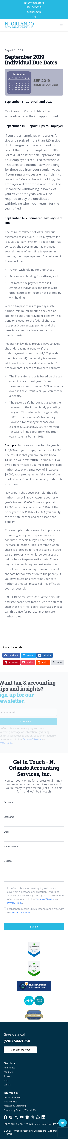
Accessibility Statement (15, 1105)
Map (34, 16)
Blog (6, 1080)
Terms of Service (26, 739)
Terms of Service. (21, 912)
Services (8, 1076)
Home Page (9, 1067)
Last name (9, 816)
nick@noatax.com (34, 2)
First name (9, 802)
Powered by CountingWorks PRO (20, 1110)
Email (57, 662)
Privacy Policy (14, 902)
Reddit (43, 662)
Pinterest (11, 662)
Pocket (27, 662)
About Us (8, 1071)
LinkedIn (44, 655)
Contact (7, 1084)
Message (8, 860)
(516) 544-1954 (34, 7)
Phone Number (11, 846)
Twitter (28, 655)
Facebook (11, 655)
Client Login (34, 12)
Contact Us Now (20, 1049)
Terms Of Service (12, 1097)
